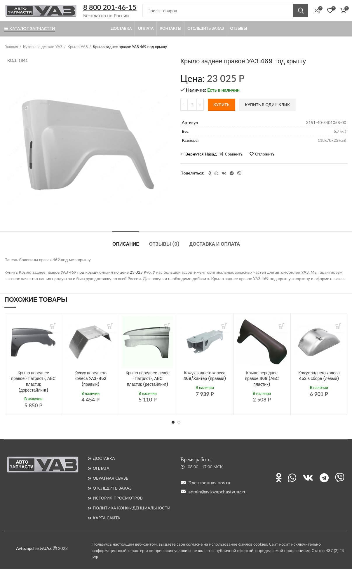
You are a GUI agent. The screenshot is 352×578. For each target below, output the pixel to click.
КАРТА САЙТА (106, 526)
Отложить (265, 163)
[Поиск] (225, 15)
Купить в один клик (267, 113)
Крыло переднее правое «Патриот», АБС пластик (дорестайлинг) (33, 390)
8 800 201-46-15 (110, 12)
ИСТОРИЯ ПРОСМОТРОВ (118, 506)
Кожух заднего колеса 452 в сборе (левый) (319, 384)
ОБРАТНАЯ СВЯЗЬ (110, 486)
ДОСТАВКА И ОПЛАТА (214, 252)
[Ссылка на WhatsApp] (216, 182)
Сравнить (234, 163)
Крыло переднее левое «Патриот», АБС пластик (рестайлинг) (148, 387)
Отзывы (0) (164, 252)
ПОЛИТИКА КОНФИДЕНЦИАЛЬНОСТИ (131, 516)
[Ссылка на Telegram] (232, 182)
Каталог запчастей (29, 38)
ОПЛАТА (101, 476)
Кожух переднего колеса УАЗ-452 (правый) (90, 387)
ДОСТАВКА (104, 467)
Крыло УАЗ (75, 55)
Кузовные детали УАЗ (41, 55)
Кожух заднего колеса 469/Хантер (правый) (204, 384)
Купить (221, 113)
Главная (11, 55)
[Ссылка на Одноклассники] (210, 182)
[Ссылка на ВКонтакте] (224, 182)
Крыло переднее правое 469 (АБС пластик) (262, 387)
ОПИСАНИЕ (125, 252)
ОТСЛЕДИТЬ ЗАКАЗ (112, 496)
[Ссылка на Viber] (239, 182)
